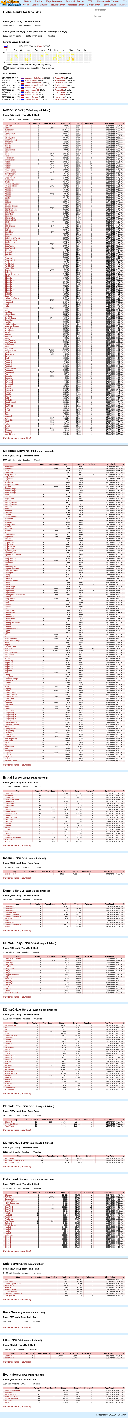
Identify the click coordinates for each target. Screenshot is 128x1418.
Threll (7, 410)
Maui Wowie (10, 340)
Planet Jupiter (10, 517)
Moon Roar (9, 655)
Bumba (8, 961)
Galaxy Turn (10, 613)
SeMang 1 (9, 380)
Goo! (7, 154)
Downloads (103, 1)
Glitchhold (9, 617)
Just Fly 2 (9, 1209)
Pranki (7, 691)
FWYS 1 (8, 1049)
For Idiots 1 (9, 264)
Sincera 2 (9, 390)
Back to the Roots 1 (13, 959)
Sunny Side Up (11, 140)
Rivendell (9, 705)
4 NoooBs (9, 541)
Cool (7, 228)
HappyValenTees (12, 975)
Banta (7, 198)
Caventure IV (10, 910)
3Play (7, 533)
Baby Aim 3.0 (10, 561)
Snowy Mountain (12, 725)
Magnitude (9, 499)
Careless (8, 216)
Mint (6, 346)
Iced (6, 308)
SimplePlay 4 (10, 719)
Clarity (7, 575)
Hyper (7, 631)
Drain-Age (9, 963)
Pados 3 (8, 364)
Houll (7, 304)
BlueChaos (9, 212)
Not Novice (9, 467)
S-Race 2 (8, 1077)
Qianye (8, 701)
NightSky (8, 663)
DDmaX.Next (30, 83)
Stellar (7, 926)
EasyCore (9, 965)
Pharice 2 (9, 681)
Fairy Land (9, 969)
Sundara (8, 523)
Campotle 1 (9, 1199)
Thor (33, 88)
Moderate (28, 78)
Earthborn (9, 483)
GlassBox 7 (9, 290)
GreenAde (9, 296)
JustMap (8, 1061)
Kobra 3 (35, 92)
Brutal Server (93, 5)
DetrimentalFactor (12, 238)
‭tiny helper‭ (59, 85)
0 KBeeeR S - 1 (11, 1025)
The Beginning (11, 739)
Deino (7, 236)
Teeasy (8, 404)
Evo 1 (7, 1045)
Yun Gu (8, 759)
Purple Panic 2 (11, 1073)
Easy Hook (9, 601)
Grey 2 (7, 971)
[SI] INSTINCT (10, 545)
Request (8, 703)
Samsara (8, 918)
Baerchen (9, 563)
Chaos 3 (8, 1122)
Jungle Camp (10, 318)
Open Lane (9, 354)
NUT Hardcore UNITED (14, 1160)
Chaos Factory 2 (12, 1035)
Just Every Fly (11, 639)
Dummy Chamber (12, 914)
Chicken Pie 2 (10, 220)
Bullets (8, 148)
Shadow (8, 430)
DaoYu (7, 585)
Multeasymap (10, 350)
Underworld (10, 1087)
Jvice (7, 495)
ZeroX (7, 426)
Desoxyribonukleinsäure (15, 595)
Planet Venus (10, 172)
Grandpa (8, 821)
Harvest (8, 300)
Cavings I (9, 573)
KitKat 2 (8, 1063)
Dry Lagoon (10, 242)
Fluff (7, 262)
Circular (8, 224)
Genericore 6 (10, 874)
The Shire (9, 741)
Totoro (7, 1085)
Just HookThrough (12, 641)
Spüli (7, 398)
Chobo (7, 222)
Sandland (9, 519)
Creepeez (9, 1037)
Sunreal (8, 527)
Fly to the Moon (11, 1124)
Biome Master (10, 811)
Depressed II (10, 593)
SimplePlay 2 (10, 715)
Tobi (6, 749)
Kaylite (8, 322)
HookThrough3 (11, 493)
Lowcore (8, 336)
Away (7, 1031)
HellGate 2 (9, 1057)
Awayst (8, 557)
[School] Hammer (12, 184)
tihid (7, 743)
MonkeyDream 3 (11, 653)
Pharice (8, 515)
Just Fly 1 (9, 1207)
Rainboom (9, 1075)
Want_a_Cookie (11, 993)
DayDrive (8, 479)
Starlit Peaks (10, 733)
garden (8, 487)
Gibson (8, 615)
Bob (6, 565)
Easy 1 (7, 244)
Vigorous (8, 753)
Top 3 (7, 414)
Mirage (7, 501)
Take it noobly (11, 402)
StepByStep (10, 138)
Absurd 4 (8, 194)
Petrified (8, 366)
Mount (7, 657)
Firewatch (9, 258)
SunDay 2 (9, 735)
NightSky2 (9, 665)
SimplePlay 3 (10, 717)
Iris (6, 310)
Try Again (9, 751)
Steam (115, 1)
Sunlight (8, 400)
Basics (7, 200)
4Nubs (7, 182)
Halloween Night (12, 298)
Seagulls (8, 376)
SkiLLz (7, 721)
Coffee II (8, 579)
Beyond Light (10, 208)
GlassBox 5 (9, 286)
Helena (8, 823)
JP (6, 637)
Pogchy (8, 689)
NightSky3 (9, 667)
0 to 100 (8, 539)
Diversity (8, 126)
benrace (8, 204)
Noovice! (8, 511)
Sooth (7, 835)
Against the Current (13, 555)
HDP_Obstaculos (12, 1203)
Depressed (9, 591)
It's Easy (8, 316)
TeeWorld (9, 406)
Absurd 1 (35, 90)
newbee (8, 352)
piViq (7, 687)
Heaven (8, 621)
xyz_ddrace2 (10, 434)
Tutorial (8, 146)
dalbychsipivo (11, 813)
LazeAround (10, 535)
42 (6, 1027)
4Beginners (9, 130)
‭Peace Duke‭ (60, 95)
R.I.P (7, 987)
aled (6, 807)
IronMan (8, 312)
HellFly (8, 1205)
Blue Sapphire (11, 210)
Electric (35, 80)
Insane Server (109, 5)
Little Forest (10, 178)
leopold (8, 827)
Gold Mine (9, 294)
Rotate (7, 709)
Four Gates (9, 1126)
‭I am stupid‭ (59, 97)
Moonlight (9, 348)
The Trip (8, 529)
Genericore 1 (10, 801)
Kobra (7, 162)
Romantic (9, 469)
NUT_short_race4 (12, 1162)
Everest (8, 967)
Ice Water (9, 176)
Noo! (7, 509)
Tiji (6, 745)
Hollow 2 (8, 627)
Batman (8, 202)
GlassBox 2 (9, 280)
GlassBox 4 (9, 284)
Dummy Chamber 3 (13, 924)
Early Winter (39, 78)
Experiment (9, 1047)
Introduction (10, 160)
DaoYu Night (10, 587)
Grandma (9, 819)
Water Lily (9, 420)
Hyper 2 (8, 633)
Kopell (7, 645)
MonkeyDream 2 (11, 505)
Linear (7, 136)
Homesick (9, 302)
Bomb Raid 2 (10, 922)
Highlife (8, 825)
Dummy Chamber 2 (13, 916)
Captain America (12, 569)
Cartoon (35, 97)
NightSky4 (9, 669)
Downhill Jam (10, 912)
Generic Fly (9, 815)
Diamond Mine (11, 240)
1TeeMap (8, 1195)
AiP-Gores (9, 1197)
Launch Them (10, 647)
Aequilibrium (10, 553)
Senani (8, 386)
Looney (8, 334)
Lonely (7, 332)
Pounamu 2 (9, 372)
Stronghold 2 (10, 805)
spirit (7, 727)
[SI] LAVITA (9, 549)
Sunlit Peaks (39, 85)
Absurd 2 (8, 190)
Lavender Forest (12, 326)
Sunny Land (10, 525)
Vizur (7, 418)
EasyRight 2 (10, 248)
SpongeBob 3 (10, 729)
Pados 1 (8, 360)
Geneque (8, 270)
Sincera (8, 388)
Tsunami (8, 144)
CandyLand (9, 214)
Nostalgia (9, 795)
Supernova (9, 797)
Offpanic (8, 833)
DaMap (8, 1041)
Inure (7, 132)
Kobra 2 (40, 46)
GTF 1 (38, 99)
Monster (8, 507)
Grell (7, 128)
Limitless (8, 497)
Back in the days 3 (12, 799)
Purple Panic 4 (11, 695)
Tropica (8, 531)
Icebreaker (9, 158)
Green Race (10, 619)
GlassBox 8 (9, 292)
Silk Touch (9, 711)
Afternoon (9, 473)
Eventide (8, 254)
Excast (7, 607)
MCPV (7, 1067)
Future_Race (10, 268)
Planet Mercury (11, 368)
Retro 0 (8, 989)
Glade (7, 276)
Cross (7, 583)
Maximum (9, 1065)
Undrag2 (8, 416)
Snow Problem (11, 723)
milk (6, 831)
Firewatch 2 (9, 260)
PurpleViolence (11, 697)
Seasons (8, 378)
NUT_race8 (9, 1158)
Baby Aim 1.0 (10, 475)
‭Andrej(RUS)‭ (60, 78)
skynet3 (8, 1081)
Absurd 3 (8, 192)
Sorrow (8, 396)
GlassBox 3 (9, 282)
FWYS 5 (39, 83)
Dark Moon (9, 232)
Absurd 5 (8, 196)
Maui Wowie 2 (10, 342)
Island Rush (10, 314)
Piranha (8, 683)
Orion (7, 356)
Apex (7, 920)
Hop (6, 977)
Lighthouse (9, 330)
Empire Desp (10, 252)
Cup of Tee (9, 477)
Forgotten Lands (12, 485)
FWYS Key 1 (10, 611)
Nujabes (8, 671)
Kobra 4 (8, 168)
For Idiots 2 (9, 266)
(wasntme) (9, 180)
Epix (7, 428)
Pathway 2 (9, 983)
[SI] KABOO (10, 547)
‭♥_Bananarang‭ (61, 80)
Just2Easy (9, 320)
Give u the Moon (12, 274)
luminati (8, 649)
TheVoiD (8, 1083)
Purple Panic (10, 1071)
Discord (70, 1)
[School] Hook (11, 186)
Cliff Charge (10, 226)
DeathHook (9, 589)
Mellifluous (9, 344)
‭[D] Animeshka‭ (61, 99)
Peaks (7, 985)
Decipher (8, 234)
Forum (80, 1)
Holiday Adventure (12, 623)
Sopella (8, 394)
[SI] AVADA (9, 543)
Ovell (7, 358)
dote (7, 471)
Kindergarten (10, 324)
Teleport (8, 432)
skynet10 (8, 1079)
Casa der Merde (11, 571)
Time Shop (9, 747)
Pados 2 (8, 362)
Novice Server (58, 5)
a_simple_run (10, 551)
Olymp (7, 675)
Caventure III (10, 908)
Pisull (7, 685)
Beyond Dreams (11, 206)
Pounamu (9, 370)
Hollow (8, 625)
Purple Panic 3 (11, 693)
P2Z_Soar (9, 677)
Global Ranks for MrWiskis (36, 5)
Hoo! (7, 156)
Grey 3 (7, 973)
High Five (9, 537)
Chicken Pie (10, 218)
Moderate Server (76, 5)
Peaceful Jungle (11, 679)
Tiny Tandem (10, 174)
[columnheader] (16, 123)
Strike (7, 991)
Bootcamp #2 (10, 567)
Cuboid (8, 230)
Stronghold (9, 803)
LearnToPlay (10, 134)
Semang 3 (9, 384)
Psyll (7, 374)
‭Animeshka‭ (59, 90)
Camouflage (10, 150)
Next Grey (9, 661)
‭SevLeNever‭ (60, 92)
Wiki (90, 1)
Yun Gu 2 (8, 841)
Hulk (7, 306)
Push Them (9, 699)
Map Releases (54, 1)
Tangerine (9, 142)
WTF (7, 422)
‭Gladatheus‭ (59, 83)
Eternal (8, 605)
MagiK (7, 338)
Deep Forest (10, 793)
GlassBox (9, 278)
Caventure (9, 906)
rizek (7, 707)
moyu (7, 659)
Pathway (8, 981)
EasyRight (9, 246)
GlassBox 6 (9, 288)
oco (6, 673)
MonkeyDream (11, 503)
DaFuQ (8, 1039)
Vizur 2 (8, 755)
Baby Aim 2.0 (10, 559)
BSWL (7, 1033)
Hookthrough (10, 489)
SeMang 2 (9, 382)
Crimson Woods (11, 581)
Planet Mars (10, 170)
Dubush (8, 597)
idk (6, 635)
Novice (27, 80)
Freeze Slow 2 (10, 1201)
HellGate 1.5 (10, 1055)
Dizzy (7, 481)
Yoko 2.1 (8, 839)
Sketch (8, 392)
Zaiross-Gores (11, 761)
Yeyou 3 (8, 757)
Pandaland (9, 1069)
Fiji (6, 256)
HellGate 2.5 (10, 1059)
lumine (7, 651)
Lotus (7, 829)
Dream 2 (8, 1043)
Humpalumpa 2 (11, 629)
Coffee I (8, 577)
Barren (7, 809)
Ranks (38, 1)
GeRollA (8, 272)
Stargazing (9, 731)
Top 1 (7, 412)
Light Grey (9, 328)
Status (27, 1)
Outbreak (9, 513)
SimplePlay (9, 713)
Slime (7, 521)
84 (6, 1029)
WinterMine (9, 1089)
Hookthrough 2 (11, 491)
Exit (6, 609)
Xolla (7, 424)
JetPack (8, 979)
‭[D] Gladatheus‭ (61, 88)
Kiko (7, 643)
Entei (7, 603)
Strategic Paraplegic (13, 837)
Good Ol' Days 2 (11, 817)
